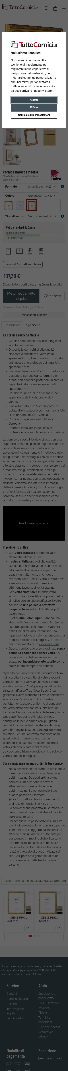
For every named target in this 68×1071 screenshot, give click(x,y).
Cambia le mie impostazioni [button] (34, 114)
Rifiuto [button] (34, 107)
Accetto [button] (34, 99)
